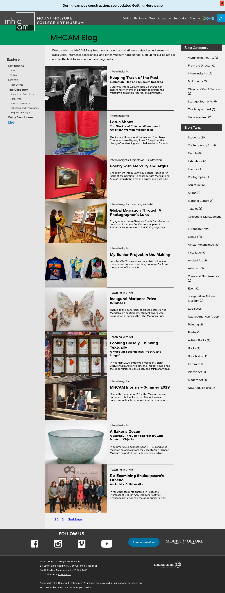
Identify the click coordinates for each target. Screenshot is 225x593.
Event (192, 288)
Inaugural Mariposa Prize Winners (133, 300)
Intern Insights (197, 73)
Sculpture (194, 185)
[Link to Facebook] (34, 544)
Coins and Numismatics (203, 276)
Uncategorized (198, 117)
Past (12, 70)
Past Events (16, 84)
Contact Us (64, 574)
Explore (13, 59)
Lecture (193, 236)
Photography (196, 177)
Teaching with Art (199, 109)
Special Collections (20, 103)
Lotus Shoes (121, 121)
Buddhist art (196, 356)
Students (194, 137)
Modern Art (195, 380)
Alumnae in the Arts (201, 57)
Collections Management (204, 216)
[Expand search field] (221, 18)
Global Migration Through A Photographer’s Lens (135, 212)
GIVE (208, 18)
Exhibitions (16, 66)
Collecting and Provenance (24, 107)
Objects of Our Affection (204, 89)
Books (192, 348)
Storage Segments (200, 101)
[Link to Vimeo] (81, 544)
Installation (195, 252)
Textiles (193, 208)
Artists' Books (197, 340)
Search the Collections (22, 94)
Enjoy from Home (20, 117)
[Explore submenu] (140, 18)
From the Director (200, 65)
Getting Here (142, 5)
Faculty (193, 153)
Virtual (13, 75)
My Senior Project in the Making (140, 254)
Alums (192, 193)
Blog (11, 122)
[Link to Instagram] (58, 544)
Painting (193, 324)
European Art (197, 229)
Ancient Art (195, 260)
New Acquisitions (199, 387)
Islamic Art (195, 372)
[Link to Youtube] (106, 544)
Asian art (194, 268)
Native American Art (201, 316)
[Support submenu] (180, 18)
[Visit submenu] (127, 18)
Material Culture (198, 200)
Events (13, 80)
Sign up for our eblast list (158, 54)
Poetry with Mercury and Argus (139, 166)
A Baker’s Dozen (125, 431)
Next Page (75, 519)
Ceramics (194, 364)
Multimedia (195, 81)
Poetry (192, 332)
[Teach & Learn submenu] (160, 18)
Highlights (15, 98)
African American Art (201, 244)
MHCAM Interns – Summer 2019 (140, 387)
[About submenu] (194, 18)
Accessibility (47, 582)
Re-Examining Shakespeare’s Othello (137, 477)
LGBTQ (193, 308)
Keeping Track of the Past (134, 77)
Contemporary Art (200, 145)
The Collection (18, 89)
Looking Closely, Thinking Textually (134, 345)
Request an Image (20, 112)
